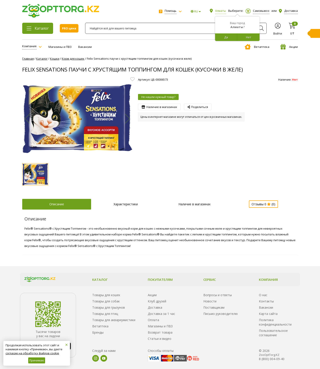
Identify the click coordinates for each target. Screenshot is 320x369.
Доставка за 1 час (161, 314)
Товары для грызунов (108, 307)
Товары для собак (106, 301)
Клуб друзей (157, 301)
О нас (263, 295)
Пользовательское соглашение (273, 332)
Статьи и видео (159, 338)
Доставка (155, 307)
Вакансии (85, 47)
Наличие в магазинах (194, 204)
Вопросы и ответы (217, 295)
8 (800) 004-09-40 (271, 359)
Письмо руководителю (220, 314)
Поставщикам (213, 307)
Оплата (153, 320)
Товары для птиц (105, 314)
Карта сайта (268, 314)
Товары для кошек (106, 295)
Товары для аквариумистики (113, 320)
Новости (209, 301)
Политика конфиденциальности (275, 322)
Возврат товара (160, 332)
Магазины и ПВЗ (60, 47)
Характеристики (126, 204)
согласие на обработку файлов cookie (32, 353)
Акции (289, 46)
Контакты (266, 301)
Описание (56, 204)
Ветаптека (257, 46)
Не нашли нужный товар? (158, 97)
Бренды (98, 332)
